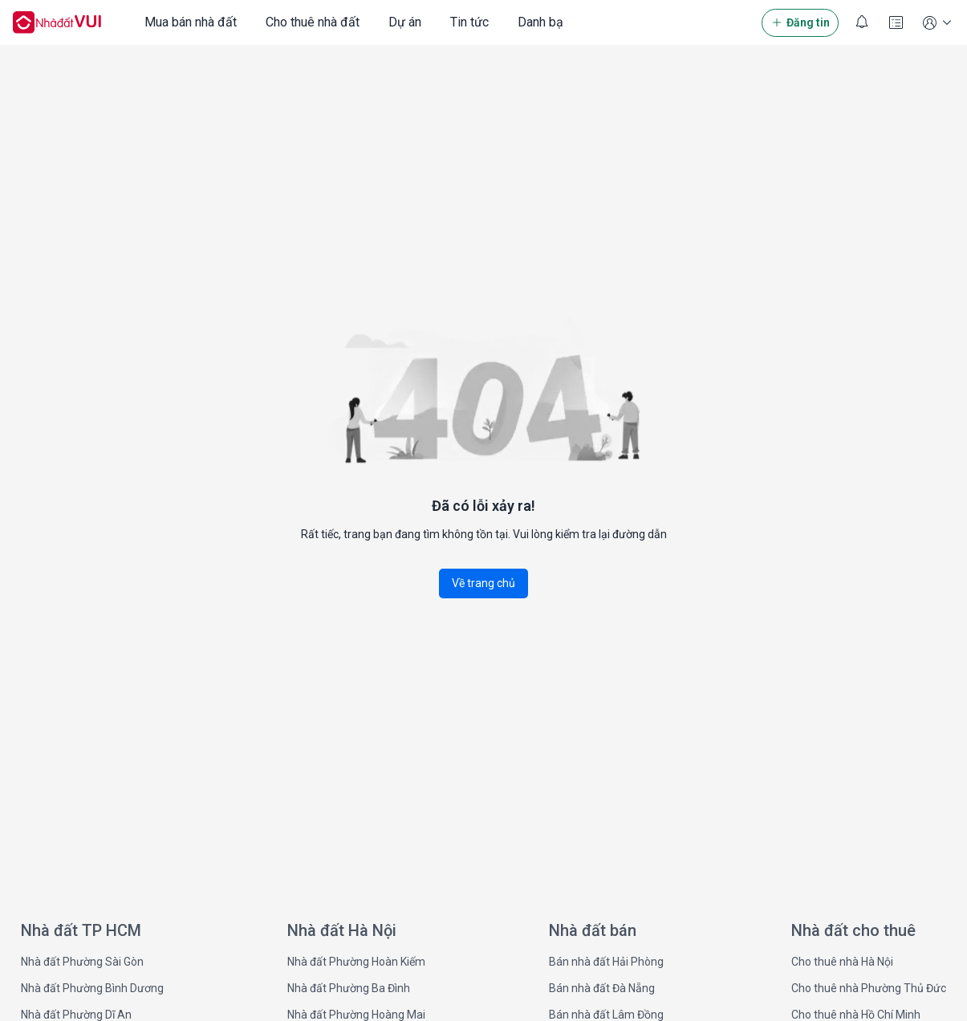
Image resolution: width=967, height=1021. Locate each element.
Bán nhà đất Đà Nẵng (602, 988)
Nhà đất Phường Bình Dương (92, 988)
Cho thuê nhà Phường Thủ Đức (868, 988)
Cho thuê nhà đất (313, 22)
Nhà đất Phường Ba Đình (348, 988)
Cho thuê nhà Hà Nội (842, 961)
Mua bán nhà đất (190, 22)
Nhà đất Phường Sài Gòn (82, 961)
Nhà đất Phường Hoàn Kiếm (356, 961)
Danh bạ (540, 22)
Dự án (404, 22)
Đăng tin (800, 23)
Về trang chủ (483, 583)
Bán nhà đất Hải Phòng (606, 961)
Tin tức (469, 22)
